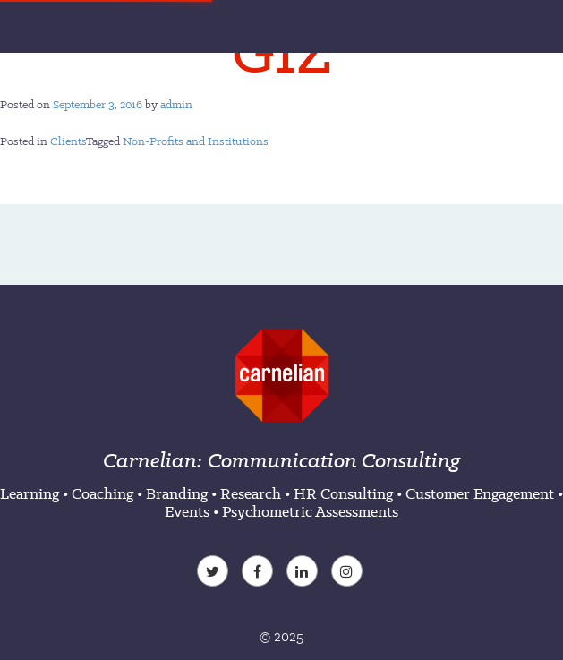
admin (176, 104)
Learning (29, 493)
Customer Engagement (479, 493)
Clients (68, 141)
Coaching (102, 493)
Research (250, 493)
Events (187, 511)
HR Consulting (343, 493)
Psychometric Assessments (310, 511)
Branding (177, 493)
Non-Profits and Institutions (196, 141)
